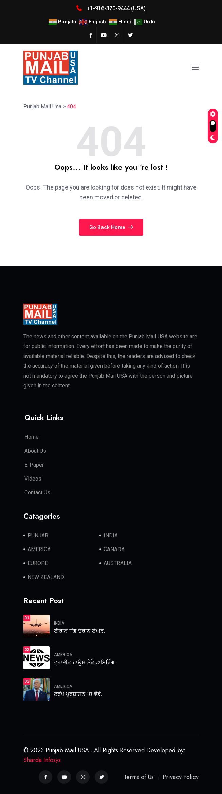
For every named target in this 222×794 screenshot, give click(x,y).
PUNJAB (37, 535)
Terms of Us (139, 777)
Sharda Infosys (42, 760)
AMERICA (39, 549)
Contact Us (37, 492)
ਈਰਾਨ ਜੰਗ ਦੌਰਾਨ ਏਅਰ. (79, 631)
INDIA (111, 535)
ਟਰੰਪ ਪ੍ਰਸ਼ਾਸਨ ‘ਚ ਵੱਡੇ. (78, 694)
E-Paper (34, 465)
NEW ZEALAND (45, 577)
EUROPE (37, 563)
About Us (35, 451)
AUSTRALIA (118, 563)
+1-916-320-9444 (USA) (111, 8)
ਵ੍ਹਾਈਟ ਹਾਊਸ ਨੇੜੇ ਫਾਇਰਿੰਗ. (85, 662)
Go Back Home (111, 227)
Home (31, 437)
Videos (32, 478)
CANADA (114, 549)
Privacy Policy (181, 777)
